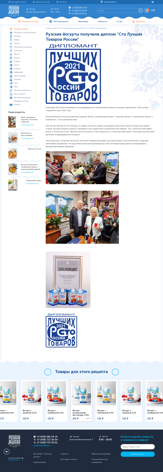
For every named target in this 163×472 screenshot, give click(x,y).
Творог (17, 43)
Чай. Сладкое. (20, 94)
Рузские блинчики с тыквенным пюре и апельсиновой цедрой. (30, 167)
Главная (48, 28)
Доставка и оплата (19, 2)
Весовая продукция (22, 97)
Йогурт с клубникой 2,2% (56, 411)
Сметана (18, 51)
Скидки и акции (21, 29)
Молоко (17, 36)
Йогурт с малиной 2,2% (30, 411)
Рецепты (140, 21)
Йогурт (17, 58)
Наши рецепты (39, 462)
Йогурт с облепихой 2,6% (105, 411)
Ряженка (17, 79)
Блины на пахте (34, 149)
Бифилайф (18, 72)
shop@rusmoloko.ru (41, 445)
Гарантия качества (43, 2)
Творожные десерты (23, 47)
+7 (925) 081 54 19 (79, 7)
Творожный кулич (33, 180)
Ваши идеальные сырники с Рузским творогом (29, 119)
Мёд (16, 87)
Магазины (83, 21)
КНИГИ (17, 105)
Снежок (17, 69)
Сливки (17, 61)
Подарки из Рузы (21, 101)
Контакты (63, 2)
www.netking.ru (13, 459)
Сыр (15, 83)
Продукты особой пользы (25, 32)
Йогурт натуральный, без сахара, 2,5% (81, 412)
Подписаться (137, 454)
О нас (120, 21)
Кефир (16, 40)
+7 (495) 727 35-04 (79, 10)
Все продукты (61, 21)
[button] (47, 372)
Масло (16, 54)
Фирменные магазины (101, 454)
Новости (102, 21)
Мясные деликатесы (22, 90)
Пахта (16, 65)
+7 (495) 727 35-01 (79, 13)
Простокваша (20, 76)
